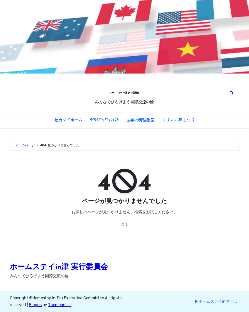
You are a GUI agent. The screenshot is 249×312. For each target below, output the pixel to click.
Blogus (35, 304)
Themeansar (59, 304)
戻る (124, 225)
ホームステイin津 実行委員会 (124, 93)
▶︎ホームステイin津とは (216, 301)
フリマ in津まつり (178, 120)
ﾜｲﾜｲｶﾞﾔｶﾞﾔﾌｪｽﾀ (104, 120)
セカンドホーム (68, 120)
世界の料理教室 (140, 120)
